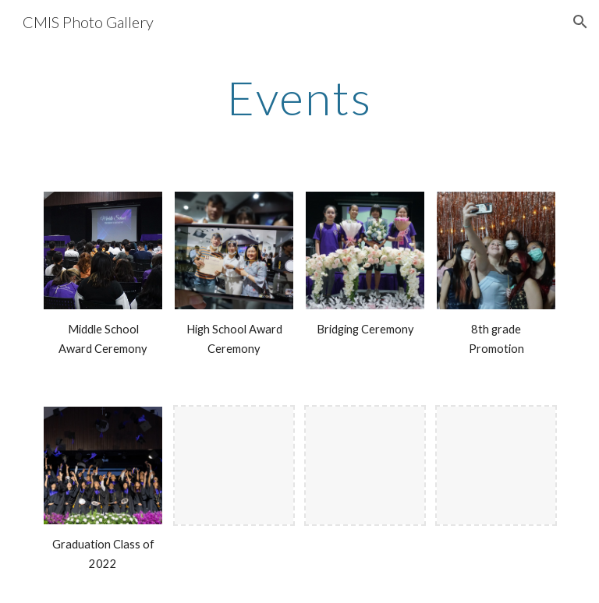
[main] (299, 97)
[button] (580, 22)
